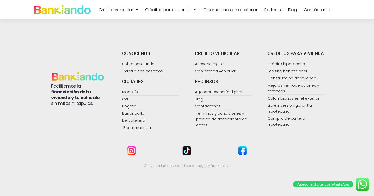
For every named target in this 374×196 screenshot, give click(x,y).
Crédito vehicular (118, 10)
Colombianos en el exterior (230, 10)
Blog (292, 10)
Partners (272, 10)
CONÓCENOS (136, 53)
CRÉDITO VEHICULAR (217, 53)
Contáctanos (317, 10)
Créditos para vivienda (170, 10)
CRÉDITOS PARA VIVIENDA (296, 53)
